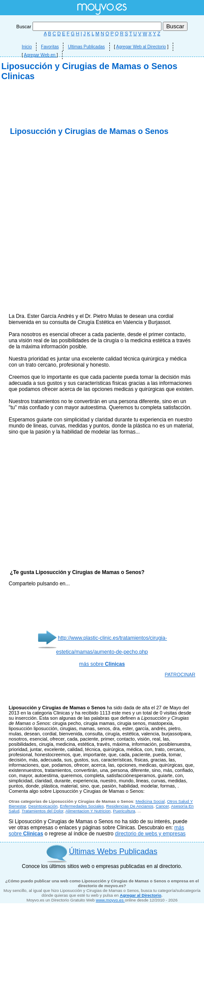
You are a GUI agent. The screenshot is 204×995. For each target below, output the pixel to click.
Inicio (27, 46)
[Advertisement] (102, 168)
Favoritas (50, 46)
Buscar (89, 26)
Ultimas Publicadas (86, 46)
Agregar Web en (40, 55)
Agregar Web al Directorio (141, 46)
